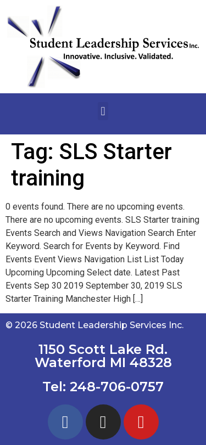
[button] (103, 111)
